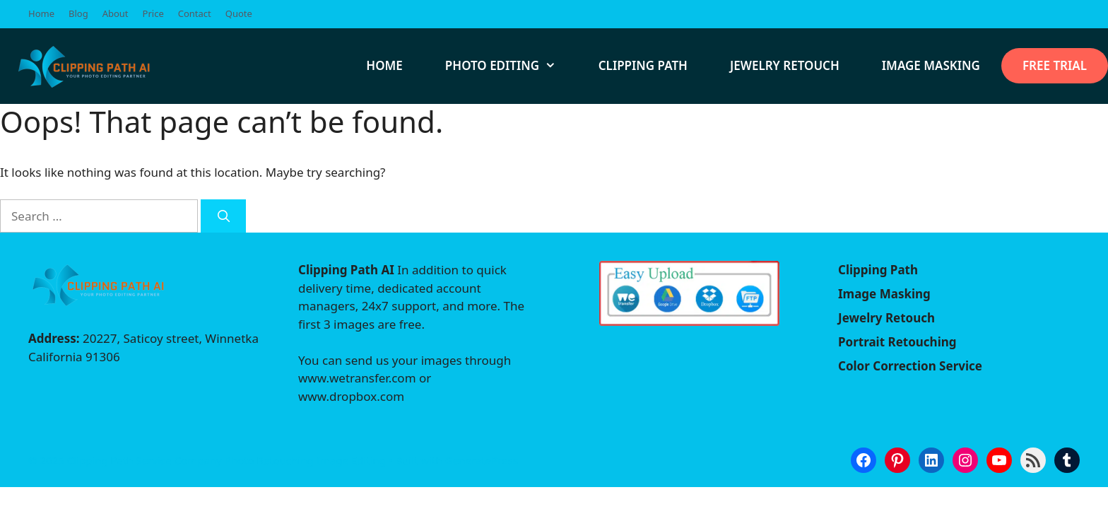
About (115, 13)
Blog (78, 13)
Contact (194, 13)
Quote (238, 13)
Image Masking (931, 65)
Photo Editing (511, 65)
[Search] (223, 216)
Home (41, 13)
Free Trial (1054, 65)
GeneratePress (481, 460)
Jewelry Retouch (784, 65)
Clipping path (643, 65)
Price (153, 13)
